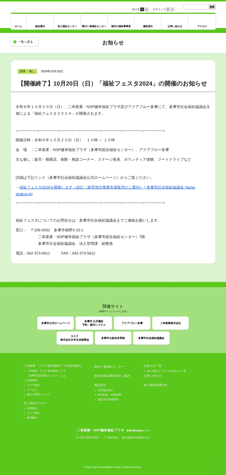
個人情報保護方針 (156, 385)
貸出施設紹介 (105, 390)
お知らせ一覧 (153, 365)
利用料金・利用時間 (109, 394)
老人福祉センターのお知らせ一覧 (166, 370)
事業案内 (32, 417)
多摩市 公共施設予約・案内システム (94, 323)
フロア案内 (33, 385)
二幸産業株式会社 (170, 323)
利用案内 (32, 408)
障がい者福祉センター (94, 26)
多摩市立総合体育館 (113, 338)
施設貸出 (148, 26)
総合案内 (40, 26)
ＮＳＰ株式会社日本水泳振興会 (74, 338)
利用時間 (32, 380)
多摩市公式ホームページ (55, 323)
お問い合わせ (175, 26)
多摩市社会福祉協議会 (151, 338)
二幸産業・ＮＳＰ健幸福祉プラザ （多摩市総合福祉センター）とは (46, 373)
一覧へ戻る (25, 41)
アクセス (202, 26)
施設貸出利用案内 (108, 399)
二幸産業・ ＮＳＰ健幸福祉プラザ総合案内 (52, 365)
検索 (212, 7)
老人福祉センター (67, 26)
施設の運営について (38, 394)
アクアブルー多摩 (132, 323)
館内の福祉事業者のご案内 (112, 375)
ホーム (18, 26)
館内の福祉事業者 (121, 26)
